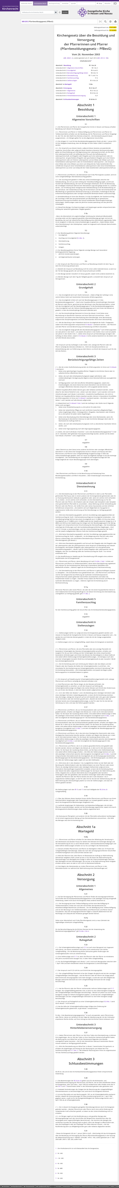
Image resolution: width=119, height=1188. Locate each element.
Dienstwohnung (72, 75)
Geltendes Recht (26, 3)
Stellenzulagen (72, 80)
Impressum (76, 1186)
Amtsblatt (65, 3)
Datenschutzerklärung (89, 1186)
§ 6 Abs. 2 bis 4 (84, 931)
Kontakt (58, 1186)
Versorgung (68, 88)
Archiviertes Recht (40, 3)
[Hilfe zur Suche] (55, 12)
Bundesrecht (16, 1186)
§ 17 (75, 956)
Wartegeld (68, 84)
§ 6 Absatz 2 (83, 336)
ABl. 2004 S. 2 (68, 58)
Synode (73, 3)
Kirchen (5, 1186)
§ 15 (85, 947)
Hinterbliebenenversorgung (76, 96)
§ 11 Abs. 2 (86, 594)
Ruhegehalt (71, 93)
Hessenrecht (29, 1186)
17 (82, 789)
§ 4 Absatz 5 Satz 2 (76, 403)
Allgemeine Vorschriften (75, 68)
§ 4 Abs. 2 (107, 716)
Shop (99, 3)
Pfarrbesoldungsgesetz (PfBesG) (37, 21)
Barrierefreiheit (104, 1186)
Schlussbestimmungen (71, 99)
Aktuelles (108, 3)
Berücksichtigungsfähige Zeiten (77, 73)
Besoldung (67, 65)
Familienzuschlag (73, 78)
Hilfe (112, 1186)
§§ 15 (76, 789)
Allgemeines (71, 91)
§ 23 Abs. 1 (107, 1001)
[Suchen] (65, 12)
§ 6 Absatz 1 (89, 324)
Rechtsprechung (54, 3)
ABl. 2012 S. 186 (103, 58)
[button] (115, 3)
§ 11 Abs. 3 (74, 1050)
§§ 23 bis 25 (103, 789)
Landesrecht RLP (43, 1186)
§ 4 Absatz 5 (82, 398)
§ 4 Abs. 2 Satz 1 (100, 561)
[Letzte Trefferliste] (59, 12)
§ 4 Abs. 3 (80, 238)
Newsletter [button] (66, 1186)
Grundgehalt (71, 70)
